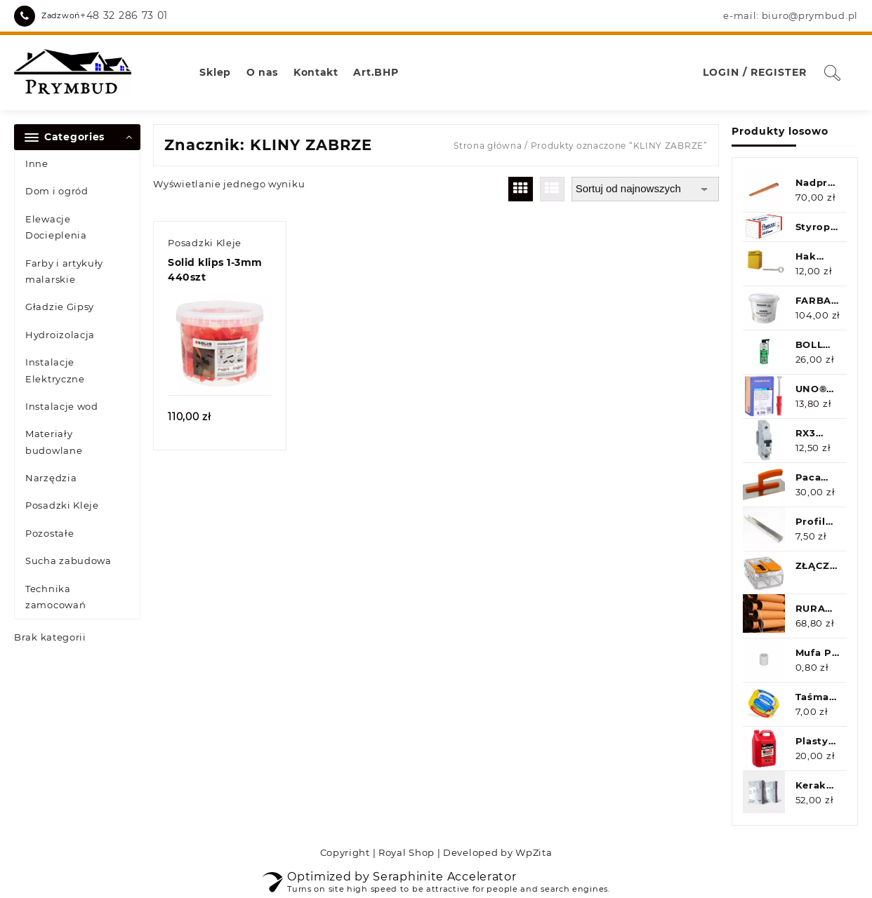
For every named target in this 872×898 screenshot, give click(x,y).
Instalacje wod (61, 406)
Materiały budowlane (53, 441)
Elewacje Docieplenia (56, 227)
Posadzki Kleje (62, 505)
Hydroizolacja (60, 334)
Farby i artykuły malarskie (64, 271)
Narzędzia (51, 477)
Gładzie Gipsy (59, 306)
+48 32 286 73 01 (124, 15)
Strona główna (488, 145)
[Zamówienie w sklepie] (645, 189)
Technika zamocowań (55, 596)
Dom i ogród (56, 190)
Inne (36, 163)
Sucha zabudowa (68, 560)
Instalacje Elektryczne (55, 370)
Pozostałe (49, 533)
